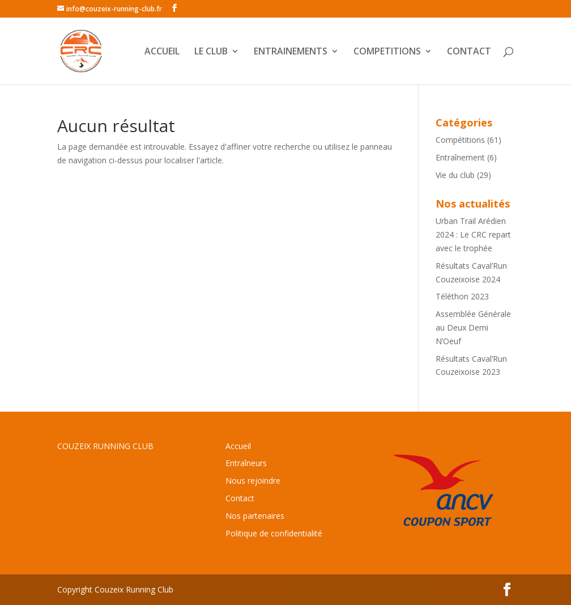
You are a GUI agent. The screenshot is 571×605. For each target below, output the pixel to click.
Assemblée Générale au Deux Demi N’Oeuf (473, 327)
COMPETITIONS (387, 52)
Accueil (238, 446)
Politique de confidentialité (273, 533)
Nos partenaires (254, 515)
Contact (239, 498)
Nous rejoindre (252, 480)
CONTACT (469, 52)
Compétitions (460, 139)
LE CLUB (211, 52)
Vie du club (455, 175)
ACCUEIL (162, 52)
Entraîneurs (246, 463)
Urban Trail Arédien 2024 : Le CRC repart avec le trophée (473, 234)
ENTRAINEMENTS (290, 52)
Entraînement (460, 157)
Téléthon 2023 (462, 296)
